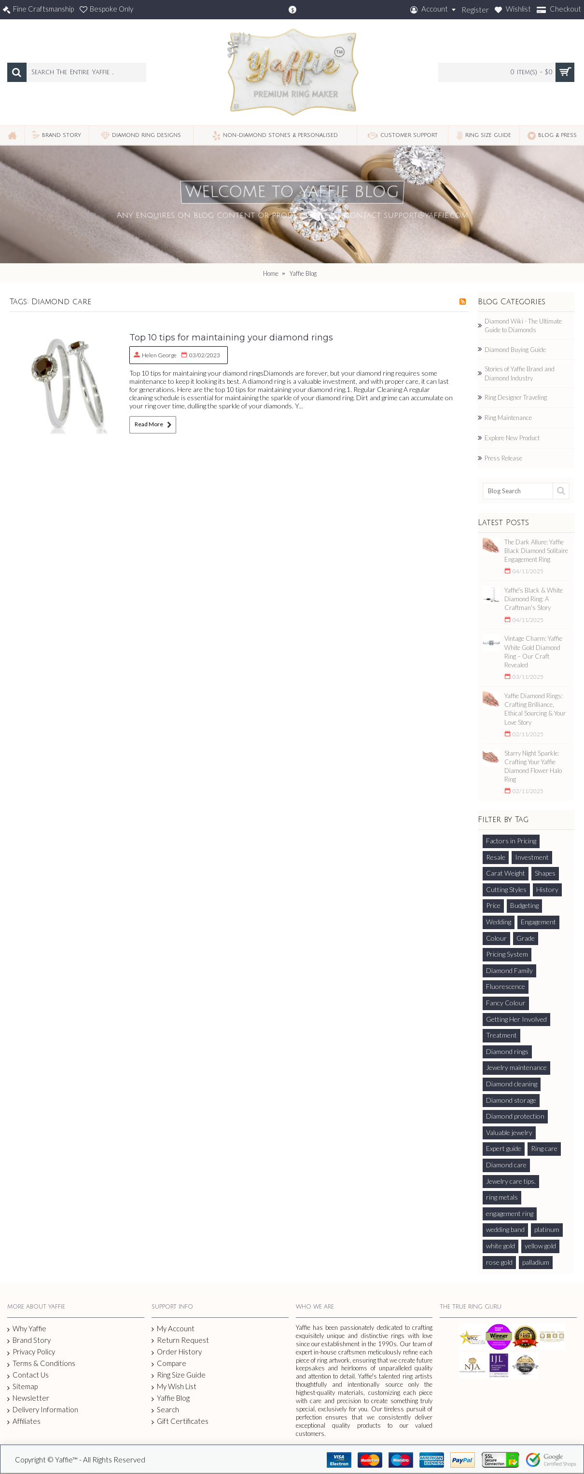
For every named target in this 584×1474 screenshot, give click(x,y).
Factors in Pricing (511, 841)
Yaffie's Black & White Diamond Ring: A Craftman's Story (533, 598)
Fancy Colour (506, 1003)
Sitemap (22, 1387)
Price (493, 905)
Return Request (180, 1340)
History (547, 889)
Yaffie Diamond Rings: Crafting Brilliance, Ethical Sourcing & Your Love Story (535, 709)
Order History (177, 1351)
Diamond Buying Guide (515, 349)
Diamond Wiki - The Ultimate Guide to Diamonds (523, 325)
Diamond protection (515, 1116)
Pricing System (507, 954)
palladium (535, 1262)
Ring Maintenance (508, 417)
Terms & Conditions (41, 1363)
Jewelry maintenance (516, 1067)
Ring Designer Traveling (516, 397)
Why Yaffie (26, 1329)
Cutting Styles (506, 889)
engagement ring (509, 1213)
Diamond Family (509, 970)
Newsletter (28, 1398)
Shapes (545, 873)
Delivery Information (42, 1409)
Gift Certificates (180, 1421)
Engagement (538, 922)
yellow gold (540, 1246)
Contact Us (28, 1375)
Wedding (498, 922)
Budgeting (524, 905)
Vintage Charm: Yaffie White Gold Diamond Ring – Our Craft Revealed (533, 652)
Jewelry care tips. (511, 1181)
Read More (153, 424)
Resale (495, 857)
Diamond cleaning (511, 1084)
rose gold (499, 1262)
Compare (169, 1363)
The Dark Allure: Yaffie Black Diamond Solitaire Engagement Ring (536, 550)
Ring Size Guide (179, 1374)
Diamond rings (507, 1051)
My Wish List (174, 1386)
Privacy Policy (31, 1352)
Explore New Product (512, 438)
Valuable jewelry (509, 1132)
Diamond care (506, 1165)
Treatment (501, 1035)
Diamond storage (511, 1100)
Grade (525, 938)
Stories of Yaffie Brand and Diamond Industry (520, 373)
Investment (532, 857)
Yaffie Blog (171, 1398)
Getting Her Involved (516, 1019)
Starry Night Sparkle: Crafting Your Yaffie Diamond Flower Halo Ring (533, 766)
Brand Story (29, 1340)
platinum (546, 1229)
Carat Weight (505, 873)
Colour (496, 938)
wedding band (505, 1229)
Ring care (544, 1148)
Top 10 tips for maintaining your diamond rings (231, 337)
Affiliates (24, 1421)
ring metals (502, 1197)
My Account (173, 1328)
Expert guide (503, 1148)
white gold (500, 1246)
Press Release (503, 458)
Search (165, 1409)
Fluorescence (505, 986)
